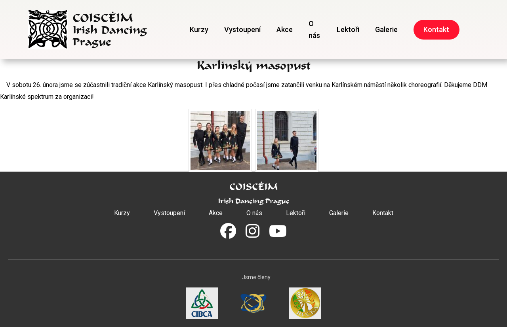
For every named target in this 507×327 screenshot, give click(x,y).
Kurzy (199, 29)
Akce (284, 29)
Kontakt (436, 29)
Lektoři (348, 29)
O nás (314, 29)
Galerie (386, 29)
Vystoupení (242, 29)
